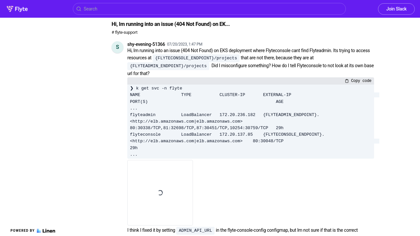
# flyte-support (124, 32)
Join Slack (396, 8)
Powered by (32, 231)
